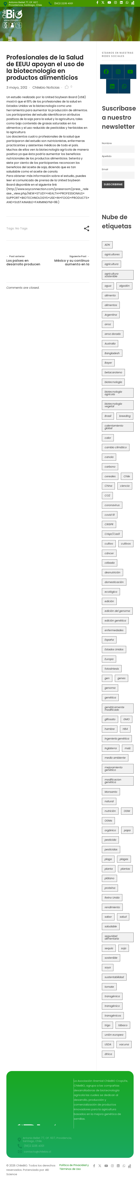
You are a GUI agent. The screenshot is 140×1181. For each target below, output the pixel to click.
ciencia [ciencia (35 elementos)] (124, 486)
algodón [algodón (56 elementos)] (124, 286)
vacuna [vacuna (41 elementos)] (124, 1044)
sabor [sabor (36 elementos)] (108, 917)
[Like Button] (67, 87)
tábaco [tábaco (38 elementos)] (122, 1025)
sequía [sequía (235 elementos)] (109, 948)
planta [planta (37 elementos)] (109, 869)
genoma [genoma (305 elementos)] (110, 688)
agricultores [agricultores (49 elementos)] (112, 254)
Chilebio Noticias (46, 87)
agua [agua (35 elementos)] (108, 286)
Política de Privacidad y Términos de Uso (74, 1167)
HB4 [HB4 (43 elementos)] (125, 729)
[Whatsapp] (124, 86)
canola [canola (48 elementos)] (109, 457)
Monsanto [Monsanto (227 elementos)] (111, 792)
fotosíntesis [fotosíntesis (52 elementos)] (112, 669)
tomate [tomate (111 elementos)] (109, 987)
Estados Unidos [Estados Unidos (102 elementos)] (114, 649)
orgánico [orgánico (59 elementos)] (110, 830)
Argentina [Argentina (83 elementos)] (111, 315)
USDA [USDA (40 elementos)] (108, 1044)
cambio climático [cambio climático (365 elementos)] (116, 447)
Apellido (107, 156)
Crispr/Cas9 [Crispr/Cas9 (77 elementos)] (112, 534)
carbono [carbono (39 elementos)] (110, 466)
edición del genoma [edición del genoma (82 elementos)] (117, 611)
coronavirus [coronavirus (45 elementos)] (112, 505)
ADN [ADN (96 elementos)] (107, 245)
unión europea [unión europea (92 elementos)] (114, 1035)
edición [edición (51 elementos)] (109, 601)
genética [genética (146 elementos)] (110, 697)
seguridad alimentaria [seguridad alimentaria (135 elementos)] (112, 937)
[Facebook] (106, 71)
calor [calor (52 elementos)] (108, 438)
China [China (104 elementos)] (108, 486)
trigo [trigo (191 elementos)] (107, 1025)
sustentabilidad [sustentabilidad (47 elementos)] (114, 977)
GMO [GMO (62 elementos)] (126, 719)
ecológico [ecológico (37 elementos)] (111, 592)
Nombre (107, 143)
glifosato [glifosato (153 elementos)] (110, 719)
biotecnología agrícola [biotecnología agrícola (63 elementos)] (113, 393)
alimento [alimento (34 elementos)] (110, 295)
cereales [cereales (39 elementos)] (110, 476)
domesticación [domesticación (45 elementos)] (114, 582)
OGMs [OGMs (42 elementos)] (108, 820)
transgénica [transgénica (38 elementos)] (112, 996)
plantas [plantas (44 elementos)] (125, 869)
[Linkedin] (112, 86)
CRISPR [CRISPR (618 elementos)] (109, 524)
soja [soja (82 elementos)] (123, 948)
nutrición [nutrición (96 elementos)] (110, 811)
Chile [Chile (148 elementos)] (127, 476)
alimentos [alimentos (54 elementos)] (111, 305)
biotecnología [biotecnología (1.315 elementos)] (113, 382)
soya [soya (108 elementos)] (108, 967)
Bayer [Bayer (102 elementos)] (108, 363)
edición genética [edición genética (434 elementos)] (115, 620)
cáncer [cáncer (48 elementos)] (109, 553)
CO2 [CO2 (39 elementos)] (107, 495)
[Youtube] (130, 71)
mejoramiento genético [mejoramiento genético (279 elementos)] (113, 769)
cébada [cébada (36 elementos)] (109, 563)
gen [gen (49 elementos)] (107, 678)
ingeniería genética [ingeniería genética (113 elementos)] (117, 738)
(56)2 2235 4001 (63, 3)
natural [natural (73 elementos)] (109, 801)
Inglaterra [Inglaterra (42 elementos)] (111, 748)
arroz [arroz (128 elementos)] (108, 324)
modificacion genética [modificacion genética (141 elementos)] (113, 781)
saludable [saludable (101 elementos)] (111, 926)
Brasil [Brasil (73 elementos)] (108, 416)
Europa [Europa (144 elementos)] (109, 659)
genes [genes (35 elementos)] (121, 678)
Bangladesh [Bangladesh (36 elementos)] (112, 353)
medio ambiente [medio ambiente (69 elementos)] (115, 758)
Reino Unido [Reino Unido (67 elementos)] (112, 897)
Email (105, 169)
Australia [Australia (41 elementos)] (110, 343)
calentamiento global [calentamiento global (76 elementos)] (114, 427)
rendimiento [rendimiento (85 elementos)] (112, 907)
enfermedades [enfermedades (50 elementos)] (114, 630)
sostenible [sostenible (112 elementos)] (111, 958)
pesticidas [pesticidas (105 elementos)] (111, 849)
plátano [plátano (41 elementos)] (109, 878)
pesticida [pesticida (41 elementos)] (110, 840)
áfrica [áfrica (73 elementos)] (108, 1054)
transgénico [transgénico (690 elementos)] (112, 1006)
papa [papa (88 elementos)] (127, 830)
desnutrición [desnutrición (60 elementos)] (112, 572)
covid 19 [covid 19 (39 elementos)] (110, 515)
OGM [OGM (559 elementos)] (127, 811)
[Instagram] (118, 71)
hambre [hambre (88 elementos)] (110, 729)
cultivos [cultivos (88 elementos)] (126, 543)
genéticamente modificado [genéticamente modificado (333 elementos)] (114, 708)
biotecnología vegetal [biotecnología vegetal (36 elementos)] (113, 405)
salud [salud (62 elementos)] (123, 917)
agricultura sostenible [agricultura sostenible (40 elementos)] (111, 275)
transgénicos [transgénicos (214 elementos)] (113, 1015)
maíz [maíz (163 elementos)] (128, 748)
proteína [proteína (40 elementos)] (110, 888)
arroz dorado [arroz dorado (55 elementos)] (113, 334)
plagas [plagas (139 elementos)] (124, 859)
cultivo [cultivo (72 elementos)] (109, 543)
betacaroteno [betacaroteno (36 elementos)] (113, 372)
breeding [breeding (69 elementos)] (125, 416)
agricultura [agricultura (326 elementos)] (111, 264)
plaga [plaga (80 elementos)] (108, 859)
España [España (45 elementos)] (109, 640)
